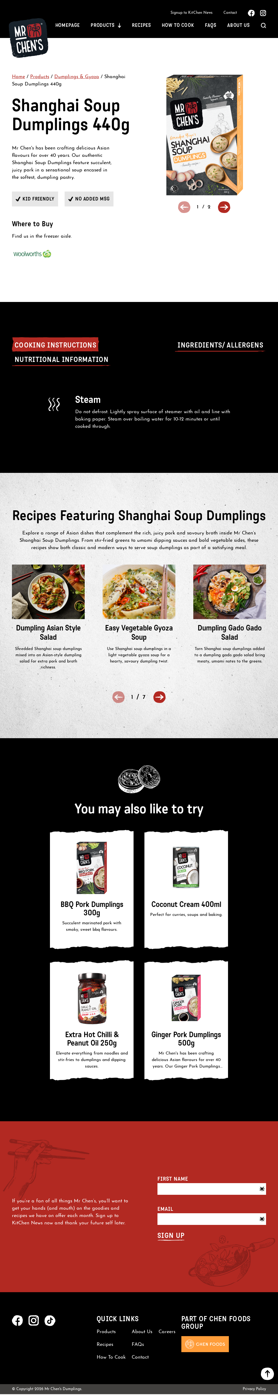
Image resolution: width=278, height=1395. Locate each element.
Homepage (67, 26)
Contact (230, 13)
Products (103, 26)
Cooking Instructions (55, 346)
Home (18, 77)
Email (165, 1209)
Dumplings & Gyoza (76, 77)
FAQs (210, 26)
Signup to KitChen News (191, 13)
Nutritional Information (62, 360)
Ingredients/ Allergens (220, 346)
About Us (238, 26)
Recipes (141, 26)
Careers (167, 1332)
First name (172, 1179)
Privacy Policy (254, 1390)
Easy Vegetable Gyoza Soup (139, 633)
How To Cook (178, 26)
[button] (224, 208)
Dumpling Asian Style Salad (48, 633)
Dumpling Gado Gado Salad (230, 633)
